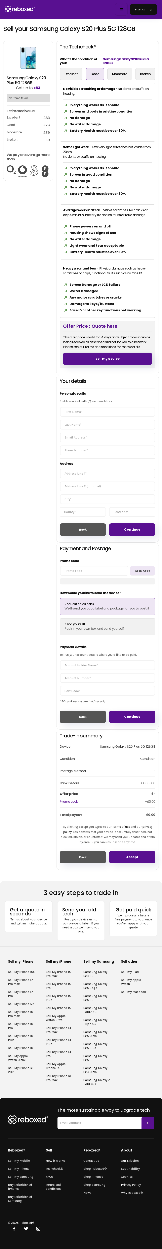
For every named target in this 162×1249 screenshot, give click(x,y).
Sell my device (107, 358)
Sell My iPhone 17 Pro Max (20, 982)
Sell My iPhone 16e (21, 972)
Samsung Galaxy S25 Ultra (95, 1034)
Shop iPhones (93, 1177)
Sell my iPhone (18, 1169)
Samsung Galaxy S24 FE (95, 974)
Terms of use (121, 827)
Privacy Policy (131, 1185)
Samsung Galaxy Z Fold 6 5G (96, 1082)
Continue (132, 529)
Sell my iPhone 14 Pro (58, 1054)
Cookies (127, 1177)
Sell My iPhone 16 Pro (20, 1026)
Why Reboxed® (132, 1193)
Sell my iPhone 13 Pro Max (58, 1078)
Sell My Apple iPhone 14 (56, 1066)
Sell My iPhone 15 (58, 1008)
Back (83, 529)
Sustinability (130, 1169)
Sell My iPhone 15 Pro (58, 986)
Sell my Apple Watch (131, 982)
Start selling (143, 9)
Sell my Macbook (133, 992)
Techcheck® (54, 1169)
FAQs (49, 1177)
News (87, 1193)
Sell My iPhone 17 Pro (20, 994)
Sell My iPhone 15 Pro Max (58, 974)
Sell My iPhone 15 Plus (58, 998)
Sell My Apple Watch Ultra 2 (18, 1058)
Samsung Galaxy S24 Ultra (95, 1070)
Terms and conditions (54, 1187)
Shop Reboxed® (95, 1169)
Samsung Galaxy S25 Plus (95, 1046)
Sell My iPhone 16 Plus (20, 1038)
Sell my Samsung (20, 1177)
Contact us (91, 1161)
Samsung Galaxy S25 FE (95, 998)
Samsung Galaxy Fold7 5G (95, 1010)
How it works (55, 1161)
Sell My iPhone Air (21, 1004)
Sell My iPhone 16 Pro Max (20, 1014)
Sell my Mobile (19, 1161)
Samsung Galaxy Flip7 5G (95, 1022)
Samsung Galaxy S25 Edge (95, 986)
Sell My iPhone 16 (20, 1048)
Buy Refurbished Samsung (20, 1199)
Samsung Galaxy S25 (95, 1058)
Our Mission (130, 1161)
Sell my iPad (130, 972)
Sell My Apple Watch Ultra (56, 1018)
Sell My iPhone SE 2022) (21, 1070)
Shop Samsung (94, 1185)
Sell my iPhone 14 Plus (58, 1042)
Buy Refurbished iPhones (20, 1187)
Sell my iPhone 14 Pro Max (58, 1030)
